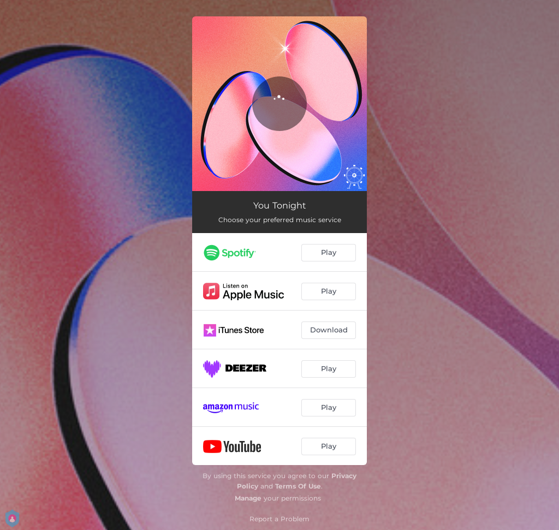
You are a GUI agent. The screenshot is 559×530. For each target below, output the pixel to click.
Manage (248, 498)
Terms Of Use (298, 486)
